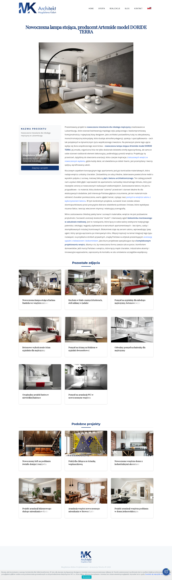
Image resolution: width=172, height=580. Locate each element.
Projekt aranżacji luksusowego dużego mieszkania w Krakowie (37, 510)
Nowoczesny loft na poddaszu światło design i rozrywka (36, 462)
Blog (127, 9)
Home (91, 9)
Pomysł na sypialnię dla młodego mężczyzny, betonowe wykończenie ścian (131, 303)
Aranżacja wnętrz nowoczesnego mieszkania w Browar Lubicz (84, 510)
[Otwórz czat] (166, 571)
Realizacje (115, 9)
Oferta (101, 9)
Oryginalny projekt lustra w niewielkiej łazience (35, 396)
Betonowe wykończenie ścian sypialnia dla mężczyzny (36, 349)
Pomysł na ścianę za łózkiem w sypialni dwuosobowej (82, 349)
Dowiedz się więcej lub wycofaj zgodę (157, 574)
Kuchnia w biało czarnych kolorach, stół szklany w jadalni (85, 301)
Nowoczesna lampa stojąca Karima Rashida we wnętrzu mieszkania (38, 301)
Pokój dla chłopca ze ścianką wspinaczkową (81, 462)
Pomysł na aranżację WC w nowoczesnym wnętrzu (80, 396)
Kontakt (138, 9)
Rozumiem (86, 577)
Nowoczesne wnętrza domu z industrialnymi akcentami (129, 462)
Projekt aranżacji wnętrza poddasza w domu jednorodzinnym (131, 510)
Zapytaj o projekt (40, 168)
